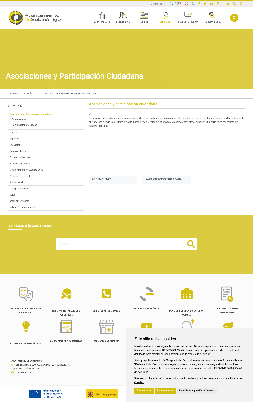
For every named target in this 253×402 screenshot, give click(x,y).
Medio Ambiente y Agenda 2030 (26, 170)
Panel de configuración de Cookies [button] (196, 390)
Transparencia (212, 17)
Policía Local (16, 182)
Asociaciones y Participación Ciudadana (30, 114)
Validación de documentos (24, 207)
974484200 (17, 368)
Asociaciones (19, 119)
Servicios (165, 17)
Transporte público (19, 188)
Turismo (144, 17)
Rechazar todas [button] (165, 390)
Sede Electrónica (188, 17)
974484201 (32, 368)
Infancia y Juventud (20, 163)
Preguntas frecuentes (21, 176)
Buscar (234, 18)
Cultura (13, 132)
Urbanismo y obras (19, 201)
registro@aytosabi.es (22, 372)
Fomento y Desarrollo (21, 157)
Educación (15, 145)
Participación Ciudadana (24, 125)
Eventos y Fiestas (19, 151)
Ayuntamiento (102, 17)
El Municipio (123, 17)
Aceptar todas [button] (144, 390)
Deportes (14, 138)
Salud (12, 195)
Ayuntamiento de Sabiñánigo (22, 94)
